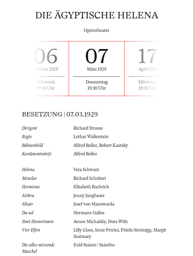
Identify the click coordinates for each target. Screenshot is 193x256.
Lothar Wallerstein (90, 136)
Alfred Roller (85, 145)
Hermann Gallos (88, 212)
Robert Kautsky (113, 145)
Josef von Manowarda (93, 204)
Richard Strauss (88, 128)
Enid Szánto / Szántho (94, 245)
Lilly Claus (83, 230)
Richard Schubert (89, 178)
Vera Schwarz (86, 169)
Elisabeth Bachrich (91, 186)
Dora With (118, 221)
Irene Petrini (107, 230)
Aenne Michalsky (89, 221)
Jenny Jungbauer (89, 195)
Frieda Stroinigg (136, 230)
